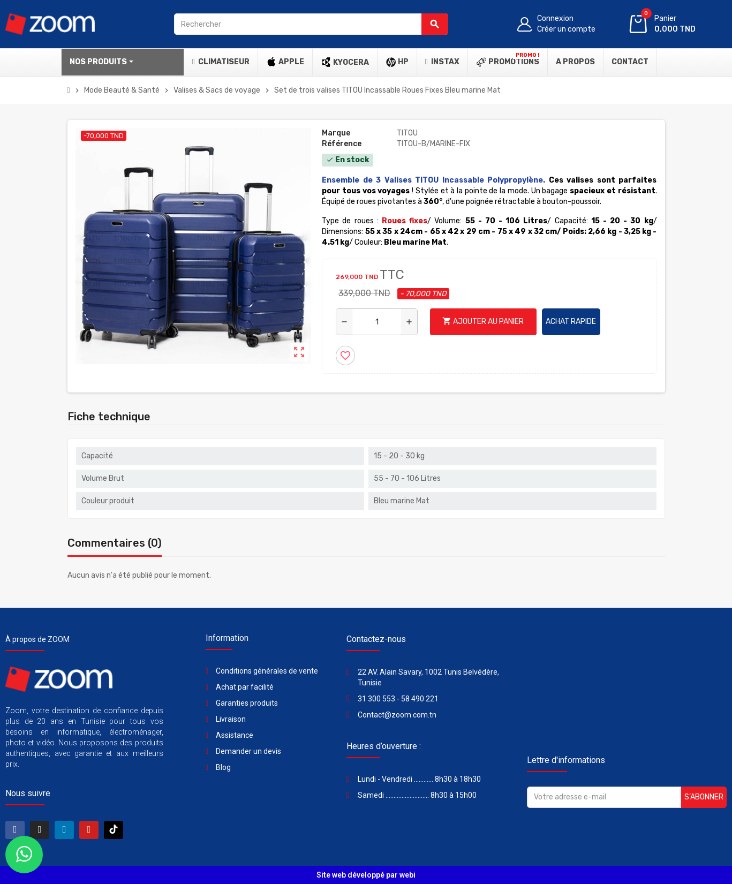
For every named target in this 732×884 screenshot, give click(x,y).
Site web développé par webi (366, 875)
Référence (341, 143)
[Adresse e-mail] (604, 797)
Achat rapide (571, 321)
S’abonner (703, 797)
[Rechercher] (311, 24)
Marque (336, 133)
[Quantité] (377, 322)
